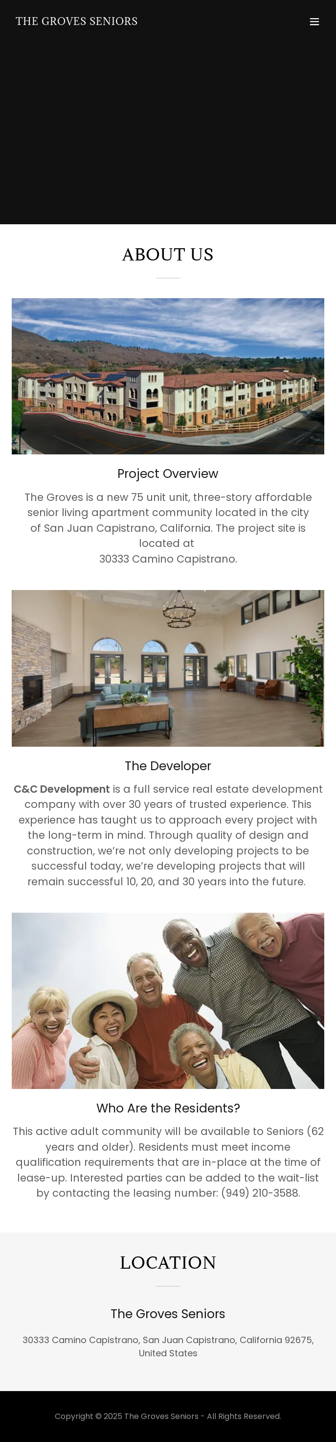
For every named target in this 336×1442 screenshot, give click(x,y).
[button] (314, 21)
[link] (77, 22)
